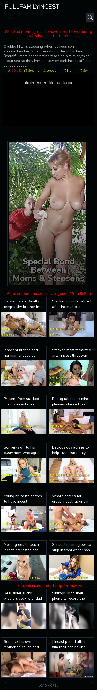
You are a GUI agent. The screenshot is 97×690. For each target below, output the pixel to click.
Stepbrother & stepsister (24, 329)
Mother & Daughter (68, 426)
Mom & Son (14, 475)
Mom (70, 70)
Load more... (49, 686)
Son (86, 70)
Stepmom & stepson (43, 70)
